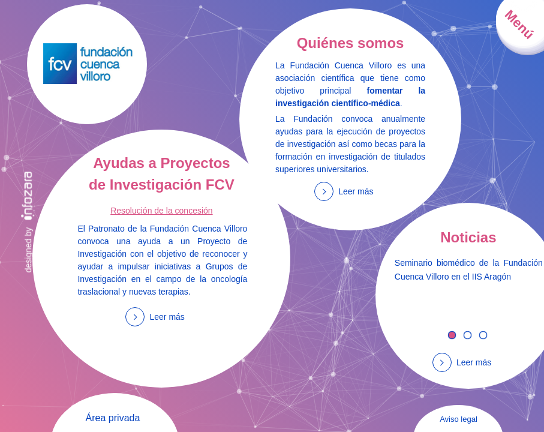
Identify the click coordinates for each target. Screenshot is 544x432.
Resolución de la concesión (161, 210)
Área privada (113, 418)
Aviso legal (458, 419)
